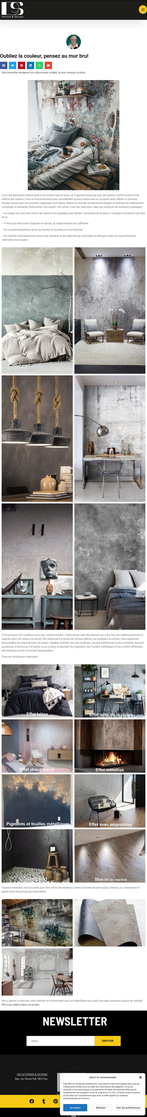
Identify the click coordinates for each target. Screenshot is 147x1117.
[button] (140, 1077)
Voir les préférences (128, 1107)
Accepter (75, 1107)
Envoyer (108, 1035)
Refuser (101, 1107)
